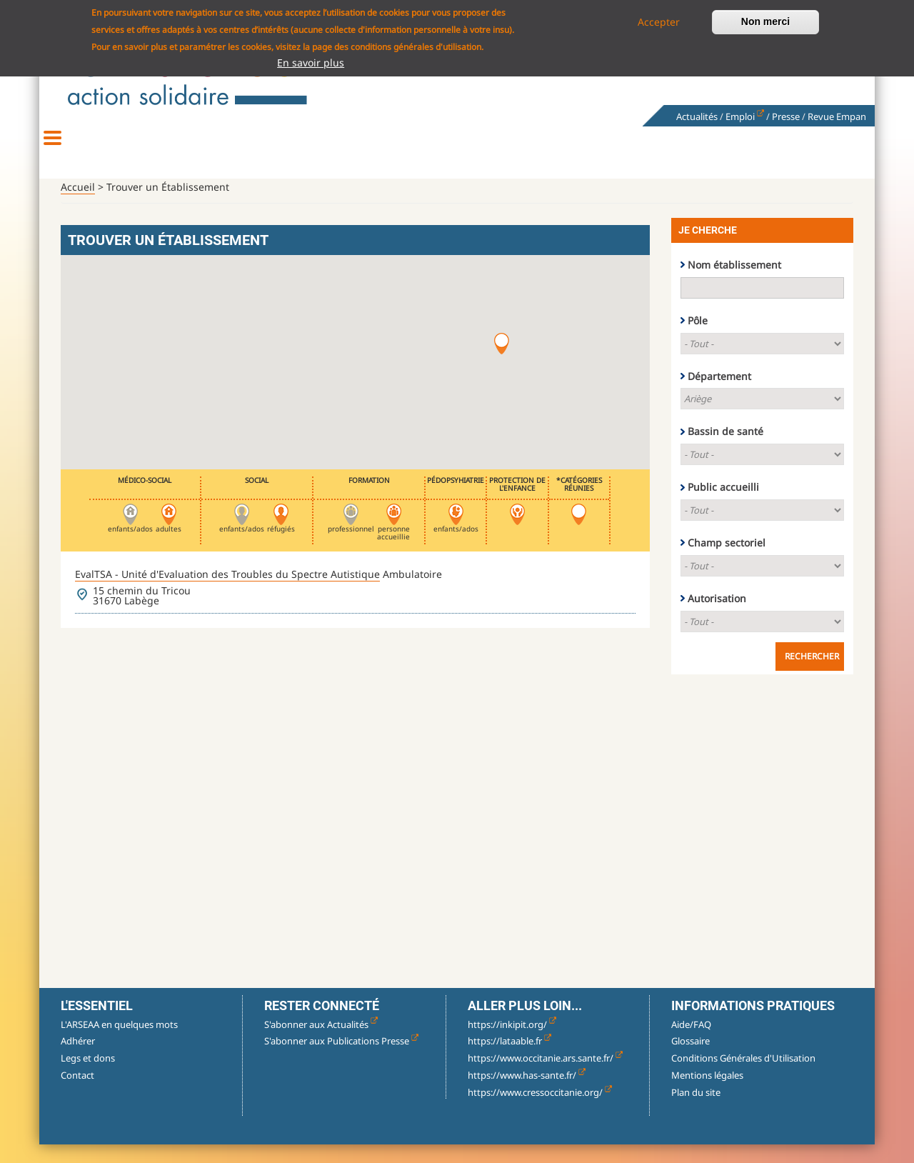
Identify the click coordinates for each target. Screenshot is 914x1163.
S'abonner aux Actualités (321, 1042)
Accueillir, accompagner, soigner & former (456, 149)
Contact (77, 1093)
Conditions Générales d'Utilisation (743, 1075)
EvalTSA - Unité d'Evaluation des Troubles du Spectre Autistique (227, 592)
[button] (501, 361)
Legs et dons (88, 1075)
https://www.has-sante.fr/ (527, 1093)
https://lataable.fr (509, 1058)
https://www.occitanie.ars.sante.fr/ (545, 1075)
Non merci (765, 21)
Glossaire (690, 1058)
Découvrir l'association (157, 149)
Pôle (698, 338)
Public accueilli (723, 504)
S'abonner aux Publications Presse (341, 1058)
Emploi (744, 116)
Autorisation (717, 616)
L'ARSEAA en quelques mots (119, 1042)
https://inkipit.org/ (512, 1042)
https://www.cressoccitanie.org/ (540, 1110)
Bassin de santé (725, 449)
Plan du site (695, 1110)
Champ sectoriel (726, 560)
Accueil (78, 204)
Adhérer (78, 1058)
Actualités (697, 116)
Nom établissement (734, 282)
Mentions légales (707, 1093)
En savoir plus (310, 62)
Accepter (659, 22)
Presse (786, 116)
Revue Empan (837, 116)
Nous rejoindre (756, 149)
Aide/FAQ (691, 1042)
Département (719, 394)
